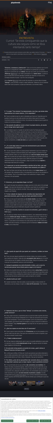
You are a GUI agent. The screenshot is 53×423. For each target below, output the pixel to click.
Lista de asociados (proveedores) (7, 417)
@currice (15, 80)
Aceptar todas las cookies (45, 420)
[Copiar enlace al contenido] (50, 59)
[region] (26, 410)
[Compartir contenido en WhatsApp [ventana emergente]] (47, 59)
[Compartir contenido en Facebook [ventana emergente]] (38, 59)
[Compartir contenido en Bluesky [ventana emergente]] (44, 59)
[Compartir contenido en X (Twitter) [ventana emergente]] (41, 59)
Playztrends (44, 54)
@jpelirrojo (14, 73)
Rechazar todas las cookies (32, 420)
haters (9, 211)
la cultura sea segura (20, 374)
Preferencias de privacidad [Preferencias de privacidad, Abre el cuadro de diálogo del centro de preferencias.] (7, 420)
